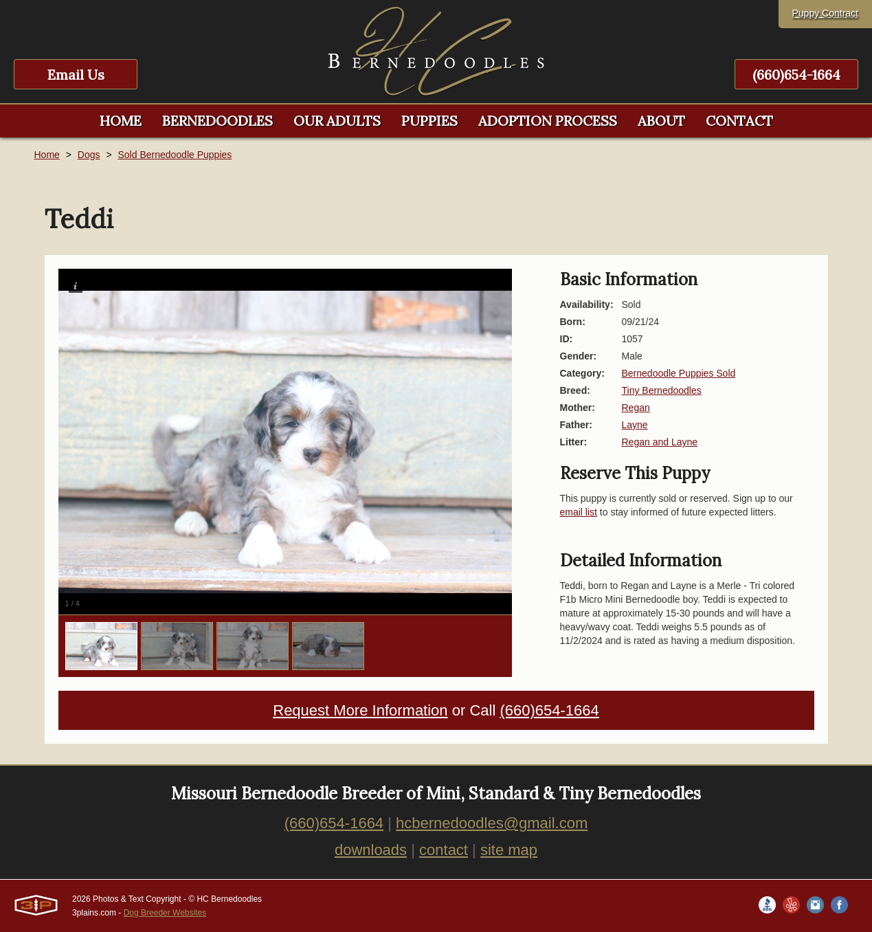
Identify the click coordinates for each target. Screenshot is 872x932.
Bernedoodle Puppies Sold (679, 373)
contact (443, 849)
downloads (371, 849)
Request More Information (360, 710)
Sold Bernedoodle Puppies (175, 154)
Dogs (89, 154)
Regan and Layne (660, 441)
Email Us (75, 74)
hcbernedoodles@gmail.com (492, 823)
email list (578, 512)
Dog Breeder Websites (165, 913)
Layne (635, 424)
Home (47, 154)
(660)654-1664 (796, 74)
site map (508, 849)
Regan (636, 407)
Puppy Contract (825, 13)
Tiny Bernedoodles (662, 390)
